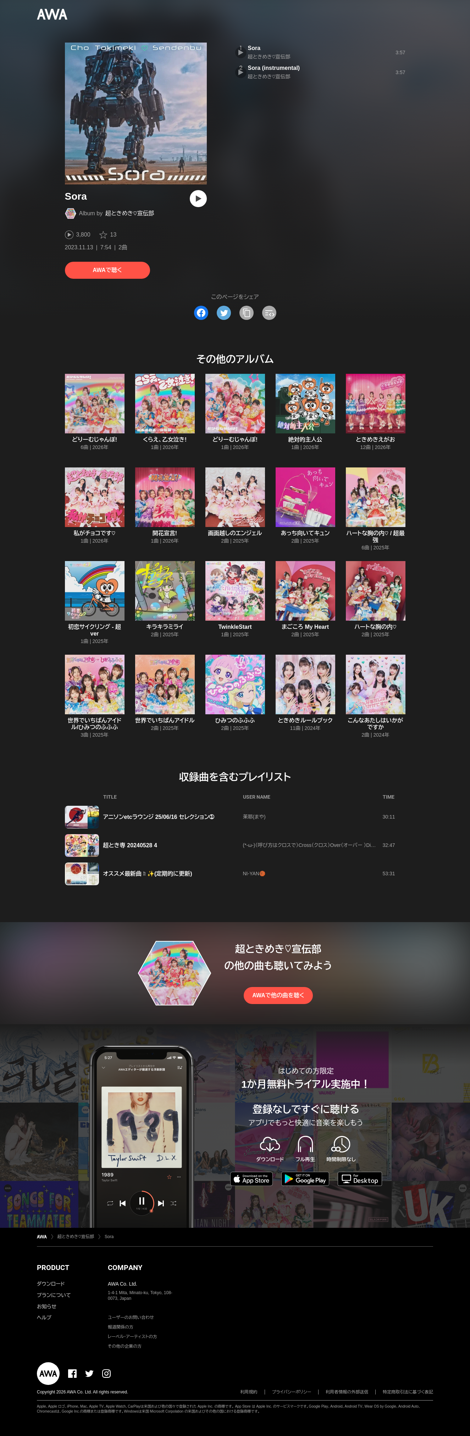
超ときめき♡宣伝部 (129, 213)
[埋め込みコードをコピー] (269, 313)
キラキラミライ (164, 627)
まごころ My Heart (305, 627)
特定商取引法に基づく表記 (408, 1392)
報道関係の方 (120, 1327)
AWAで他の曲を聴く (278, 995)
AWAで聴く (107, 270)
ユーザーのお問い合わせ (131, 1317)
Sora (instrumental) (274, 68)
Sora (254, 48)
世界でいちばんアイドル (165, 720)
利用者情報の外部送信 (347, 1392)
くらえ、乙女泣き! (165, 440)
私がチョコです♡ (95, 533)
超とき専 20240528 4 (130, 845)
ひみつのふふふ (235, 720)
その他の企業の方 (125, 1346)
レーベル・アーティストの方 (132, 1336)
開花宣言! (165, 533)
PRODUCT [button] (53, 1267)
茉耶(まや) (254, 817)
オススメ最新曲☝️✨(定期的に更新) (147, 874)
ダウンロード (51, 1284)
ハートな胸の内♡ (375, 627)
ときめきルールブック (305, 720)
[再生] (198, 198)
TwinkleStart (235, 627)
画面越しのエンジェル (235, 533)
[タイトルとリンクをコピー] (246, 313)
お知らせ (46, 1306)
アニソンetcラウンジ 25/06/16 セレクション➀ (158, 817)
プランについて (54, 1295)
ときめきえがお (375, 440)
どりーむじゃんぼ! (94, 440)
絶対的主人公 (305, 440)
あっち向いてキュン (305, 533)
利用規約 (249, 1392)
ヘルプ (44, 1317)
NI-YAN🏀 (254, 873)
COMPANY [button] (125, 1267)
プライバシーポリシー (291, 1392)
